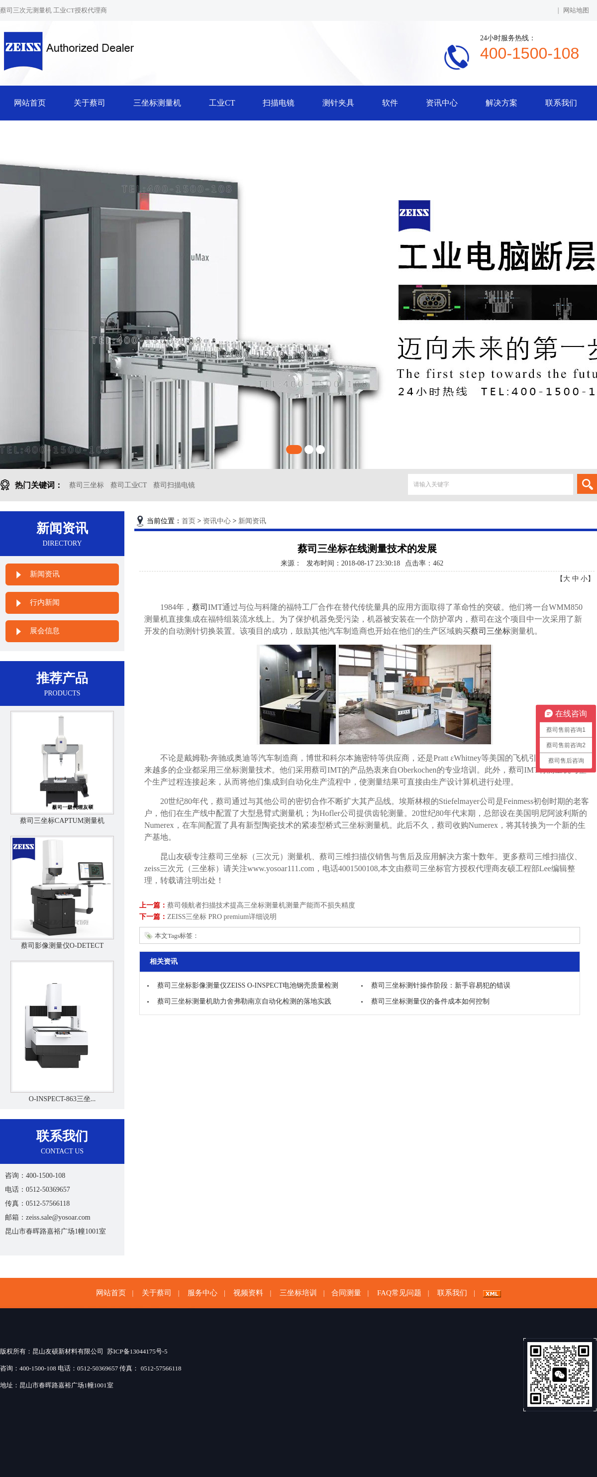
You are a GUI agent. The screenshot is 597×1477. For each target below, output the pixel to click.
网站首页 (30, 103)
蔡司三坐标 (86, 485)
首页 (189, 521)
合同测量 (346, 1293)
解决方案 (501, 103)
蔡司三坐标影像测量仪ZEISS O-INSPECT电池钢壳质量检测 (247, 985)
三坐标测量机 (157, 103)
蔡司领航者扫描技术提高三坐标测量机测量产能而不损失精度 (261, 905)
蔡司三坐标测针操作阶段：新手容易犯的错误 (440, 985)
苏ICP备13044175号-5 (137, 1351)
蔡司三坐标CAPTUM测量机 (62, 820)
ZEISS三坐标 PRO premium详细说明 (222, 916)
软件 (390, 103)
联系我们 (561, 103)
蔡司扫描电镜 (174, 485)
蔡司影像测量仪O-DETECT (62, 945)
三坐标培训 (298, 1293)
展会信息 (45, 631)
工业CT (222, 103)
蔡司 (200, 607)
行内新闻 (45, 602)
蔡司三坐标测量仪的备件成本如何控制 (430, 1001)
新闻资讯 (45, 574)
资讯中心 (442, 103)
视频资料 (248, 1293)
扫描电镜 (279, 103)
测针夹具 (338, 103)
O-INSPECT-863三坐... (62, 1099)
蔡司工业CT (128, 485)
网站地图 (576, 10)
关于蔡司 (89, 103)
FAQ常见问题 (399, 1293)
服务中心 (202, 1293)
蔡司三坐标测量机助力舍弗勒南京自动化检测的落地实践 (244, 1001)
